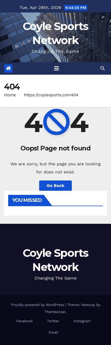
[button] (102, 68)
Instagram (82, 321)
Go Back (55, 185)
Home (10, 95)
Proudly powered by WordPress (38, 305)
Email (53, 332)
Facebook (24, 321)
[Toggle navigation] (57, 68)
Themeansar (55, 312)
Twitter (53, 321)
